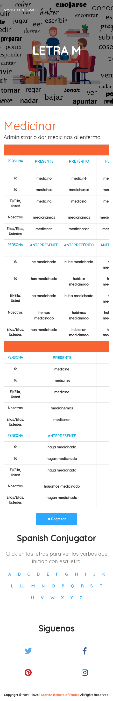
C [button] (28, 574)
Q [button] (72, 585)
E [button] (48, 574)
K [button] (103, 574)
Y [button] (72, 597)
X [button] (62, 597)
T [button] (101, 585)
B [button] (19, 574)
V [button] (42, 597)
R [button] (82, 585)
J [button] (94, 574)
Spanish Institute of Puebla (60, 695)
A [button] (9, 574)
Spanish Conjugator (20, 10)
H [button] (76, 574)
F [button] (57, 574)
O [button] (53, 585)
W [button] (52, 597)
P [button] (63, 585)
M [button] (33, 585)
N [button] (43, 585)
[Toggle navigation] (104, 10)
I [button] (85, 574)
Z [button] (80, 597)
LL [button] (22, 585)
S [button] (91, 585)
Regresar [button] (56, 519)
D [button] (38, 574)
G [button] (66, 574)
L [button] (12, 585)
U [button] (32, 597)
